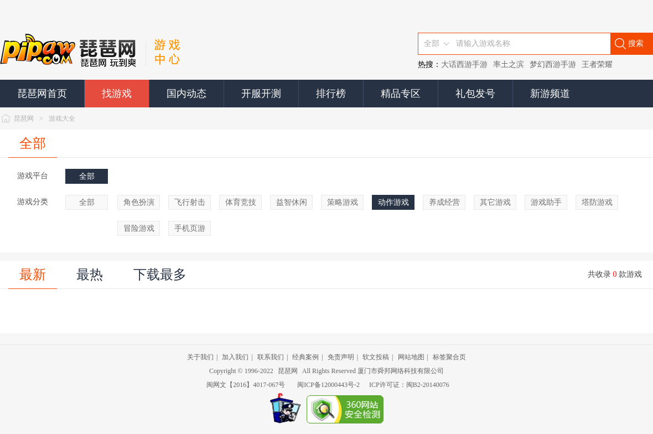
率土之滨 (508, 64)
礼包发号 (475, 93)
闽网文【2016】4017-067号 (245, 385)
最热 (89, 274)
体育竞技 (240, 202)
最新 (32, 274)
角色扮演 (138, 202)
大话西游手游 (464, 64)
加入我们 (235, 357)
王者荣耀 (597, 64)
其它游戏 (495, 202)
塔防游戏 (597, 202)
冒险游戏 (138, 228)
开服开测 (261, 93)
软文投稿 (375, 357)
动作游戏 (393, 202)
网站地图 (411, 357)
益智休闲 (291, 202)
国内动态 (186, 93)
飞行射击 (189, 202)
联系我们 (270, 357)
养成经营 (444, 202)
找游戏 (117, 93)
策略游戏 (342, 202)
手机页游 (189, 228)
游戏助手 (546, 202)
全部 (32, 143)
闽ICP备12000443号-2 (328, 385)
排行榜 (331, 93)
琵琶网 (24, 118)
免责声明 (341, 357)
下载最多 (159, 274)
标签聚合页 (449, 357)
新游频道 (550, 93)
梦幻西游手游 (553, 64)
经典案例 (305, 357)
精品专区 (401, 93)
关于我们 (200, 357)
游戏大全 (62, 118)
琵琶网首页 (42, 93)
